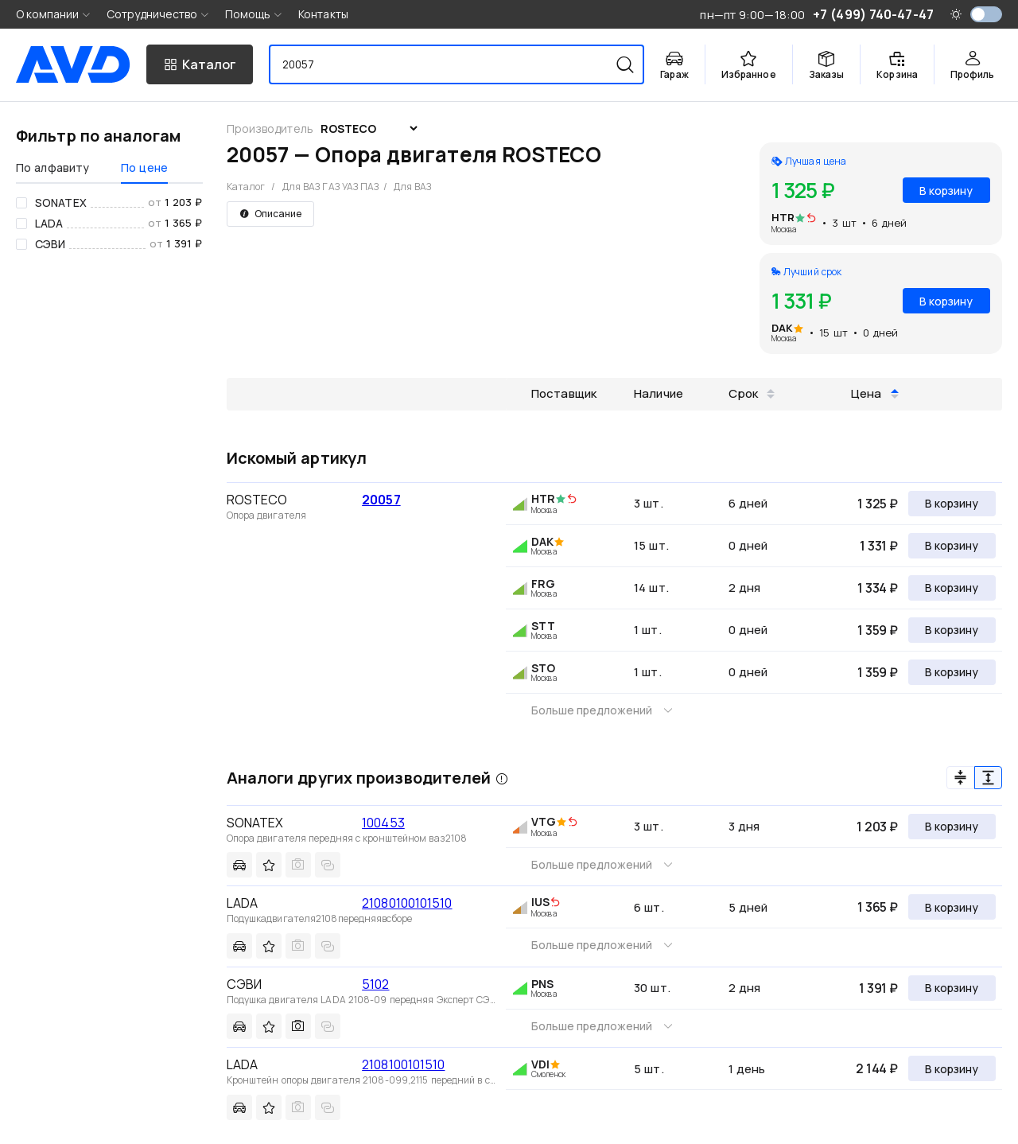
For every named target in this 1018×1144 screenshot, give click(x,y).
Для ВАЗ (413, 186)
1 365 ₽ (877, 907)
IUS (540, 901)
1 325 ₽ (877, 503)
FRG (543, 583)
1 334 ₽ (877, 588)
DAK (782, 328)
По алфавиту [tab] (52, 167)
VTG (543, 821)
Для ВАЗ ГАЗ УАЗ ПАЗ (330, 186)
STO (543, 667)
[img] (811, 219)
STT (543, 625)
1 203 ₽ (877, 826)
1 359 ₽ (877, 630)
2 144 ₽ (877, 1068)
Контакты (323, 13)
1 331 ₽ (879, 545)
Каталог (246, 186)
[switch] (986, 14)
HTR (783, 217)
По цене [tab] (144, 167)
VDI (540, 1064)
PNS (542, 983)
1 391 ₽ (878, 988)
